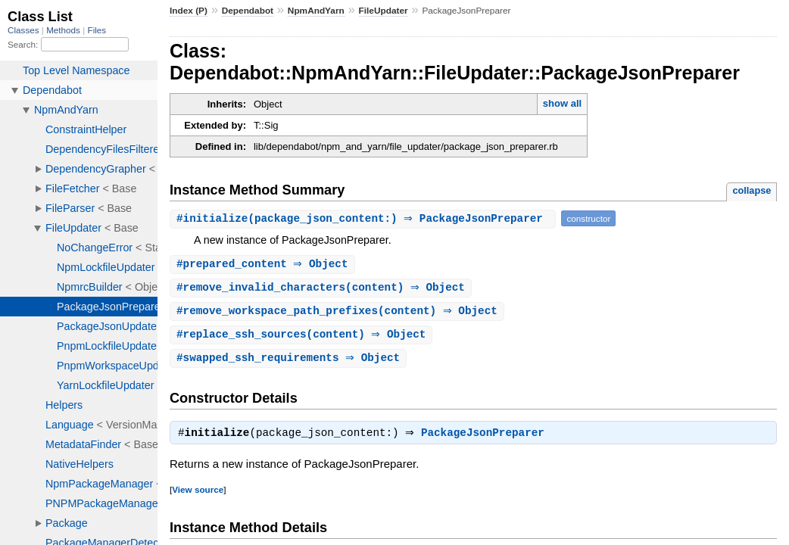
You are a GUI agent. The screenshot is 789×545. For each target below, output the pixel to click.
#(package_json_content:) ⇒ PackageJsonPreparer (365, 218)
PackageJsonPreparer (486, 438)
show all (562, 103)
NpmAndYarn (316, 10)
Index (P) (188, 10)
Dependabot (247, 10)
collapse (751, 190)
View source (197, 495)
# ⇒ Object (264, 264)
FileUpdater (383, 10)
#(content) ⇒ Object (322, 289)
